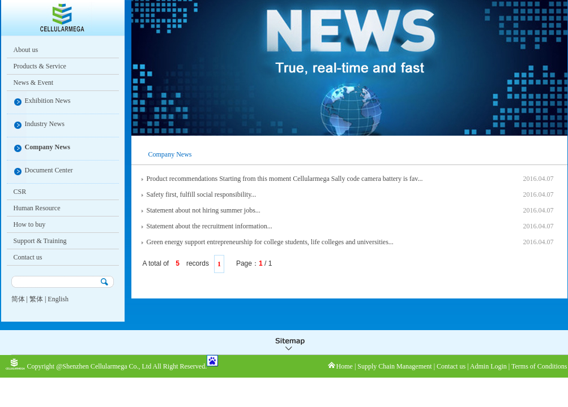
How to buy (30, 224)
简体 (18, 299)
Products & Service (40, 66)
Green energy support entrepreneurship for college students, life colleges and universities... (270, 242)
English (58, 299)
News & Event (34, 82)
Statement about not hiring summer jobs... (203, 210)
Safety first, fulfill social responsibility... (202, 194)
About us (26, 50)
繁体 (36, 299)
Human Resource (37, 208)
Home (344, 366)
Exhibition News (48, 101)
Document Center (49, 170)
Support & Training (40, 241)
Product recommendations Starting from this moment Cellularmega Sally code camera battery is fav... (285, 179)
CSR (20, 192)
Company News (47, 147)
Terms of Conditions (539, 366)
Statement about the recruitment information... (209, 226)
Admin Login (488, 366)
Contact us (28, 257)
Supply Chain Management (394, 366)
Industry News (45, 124)
